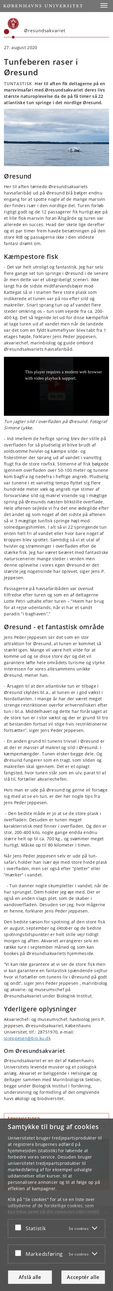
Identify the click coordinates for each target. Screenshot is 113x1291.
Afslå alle (30, 1277)
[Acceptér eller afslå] (19, 1227)
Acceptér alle (83, 1277)
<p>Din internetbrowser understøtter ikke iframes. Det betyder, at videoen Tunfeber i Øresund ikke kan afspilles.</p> (56, 386)
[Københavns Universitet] (11, 28)
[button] (104, 5)
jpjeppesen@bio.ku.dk (27, 1038)
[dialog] (56, 1204)
